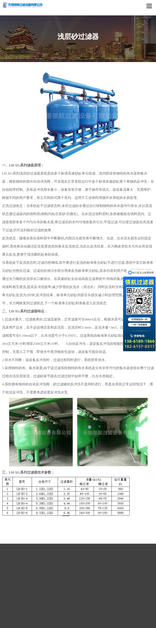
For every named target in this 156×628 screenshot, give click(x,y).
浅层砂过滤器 (30, 173)
